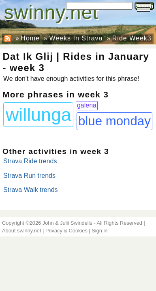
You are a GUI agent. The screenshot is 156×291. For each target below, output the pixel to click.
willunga (38, 114)
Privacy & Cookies (66, 231)
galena (86, 105)
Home (30, 38)
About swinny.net (21, 231)
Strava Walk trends (30, 189)
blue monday (114, 121)
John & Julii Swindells (67, 223)
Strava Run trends (29, 175)
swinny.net (51, 12)
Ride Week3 (132, 38)
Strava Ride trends (30, 161)
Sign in (99, 231)
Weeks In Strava (76, 38)
